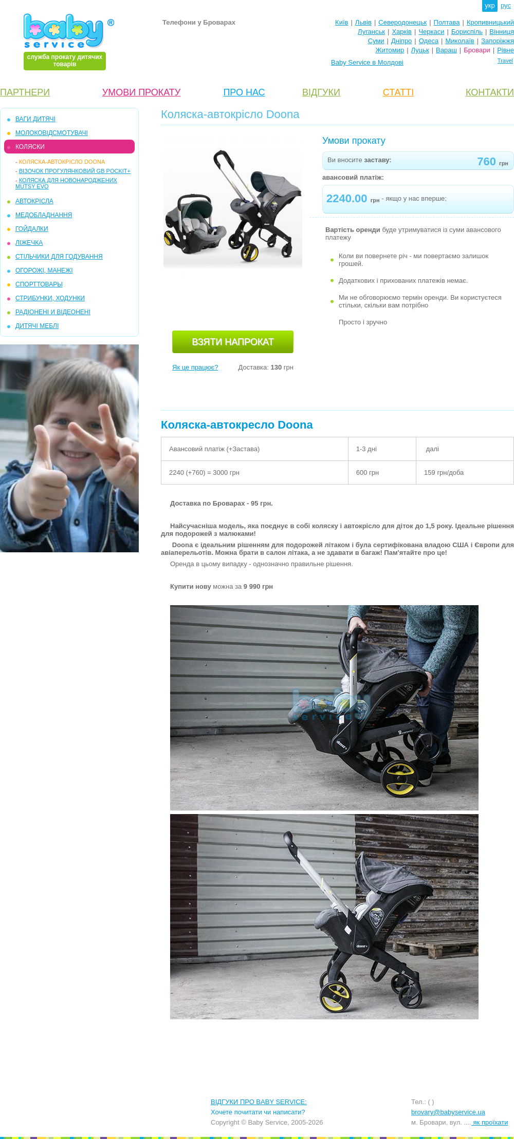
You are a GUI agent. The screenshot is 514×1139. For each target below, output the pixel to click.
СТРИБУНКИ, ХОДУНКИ (50, 298)
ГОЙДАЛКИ (31, 229)
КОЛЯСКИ (30, 146)
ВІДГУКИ (321, 92)
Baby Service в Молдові (367, 62)
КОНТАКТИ (490, 92)
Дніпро (401, 41)
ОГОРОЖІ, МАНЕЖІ (43, 270)
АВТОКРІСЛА (34, 201)
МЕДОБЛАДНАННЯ (43, 215)
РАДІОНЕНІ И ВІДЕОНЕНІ (52, 312)
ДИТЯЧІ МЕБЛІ (37, 326)
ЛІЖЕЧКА (29, 242)
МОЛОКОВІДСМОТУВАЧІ (51, 133)
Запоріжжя (497, 41)
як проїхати (489, 1122)
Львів (363, 22)
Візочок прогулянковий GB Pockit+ (75, 171)
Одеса (428, 41)
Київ (341, 22)
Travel (505, 60)
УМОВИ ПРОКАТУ (141, 92)
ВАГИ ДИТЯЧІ (35, 119)
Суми (376, 41)
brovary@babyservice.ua (448, 1112)
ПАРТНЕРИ (25, 92)
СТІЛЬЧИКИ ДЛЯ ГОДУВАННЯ (59, 256)
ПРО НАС (244, 92)
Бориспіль (467, 31)
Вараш (446, 50)
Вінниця (501, 31)
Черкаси (431, 31)
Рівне (505, 50)
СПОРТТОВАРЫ (39, 284)
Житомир (389, 50)
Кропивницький (490, 22)
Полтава (447, 22)
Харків (402, 31)
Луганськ (371, 31)
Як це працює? (195, 367)
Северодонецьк (402, 22)
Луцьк (420, 50)
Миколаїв (460, 41)
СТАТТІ (398, 92)
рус (506, 5)
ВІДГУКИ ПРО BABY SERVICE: (259, 1102)
